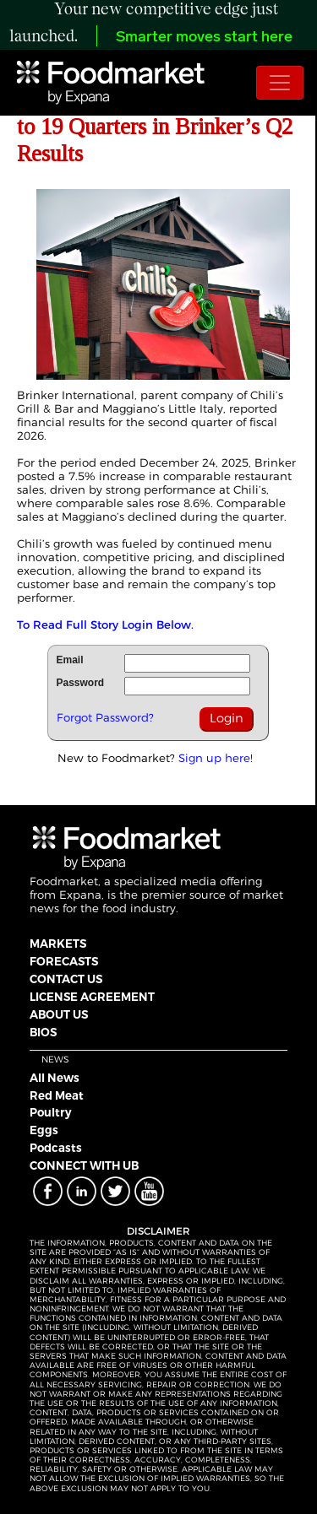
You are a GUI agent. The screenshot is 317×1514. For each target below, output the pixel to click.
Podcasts (56, 1147)
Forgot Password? (105, 717)
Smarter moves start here (204, 38)
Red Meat (57, 1095)
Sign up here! (215, 758)
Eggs (44, 1130)
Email (70, 660)
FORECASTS (64, 961)
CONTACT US (66, 979)
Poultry (51, 1112)
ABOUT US (59, 1014)
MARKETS (58, 943)
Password (81, 683)
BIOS (43, 1032)
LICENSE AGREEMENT (92, 996)
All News (54, 1077)
